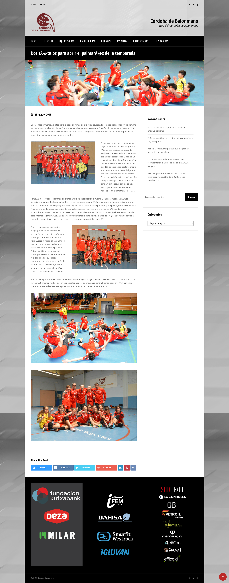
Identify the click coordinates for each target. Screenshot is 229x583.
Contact (42, 4)
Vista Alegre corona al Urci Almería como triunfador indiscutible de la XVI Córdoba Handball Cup (166, 177)
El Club (33, 4)
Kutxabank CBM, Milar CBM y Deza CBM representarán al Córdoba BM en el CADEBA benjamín (168, 162)
